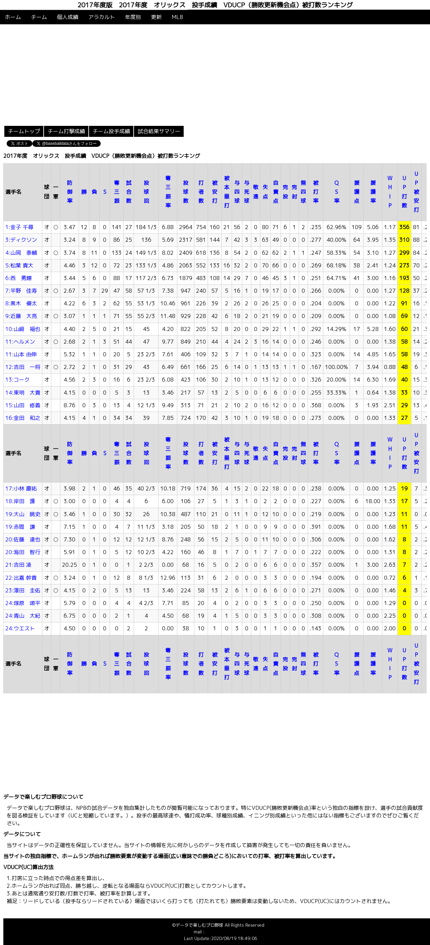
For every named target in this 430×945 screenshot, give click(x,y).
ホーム (13, 17)
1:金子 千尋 (19, 227)
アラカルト (101, 17)
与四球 (237, 191)
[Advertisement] (215, 74)
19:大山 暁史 (22, 514)
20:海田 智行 (22, 552)
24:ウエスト (20, 628)
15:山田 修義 (22, 405)
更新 (156, 17)
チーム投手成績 (111, 131)
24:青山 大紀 (22, 615)
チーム (39, 17)
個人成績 (67, 17)
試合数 (128, 191)
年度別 (133, 17)
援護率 (373, 191)
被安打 (214, 191)
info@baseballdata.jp (226, 932)
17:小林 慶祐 (21, 488)
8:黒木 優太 (21, 303)
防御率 (69, 191)
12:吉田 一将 (22, 367)
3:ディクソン (21, 239)
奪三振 (116, 191)
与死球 (246, 191)
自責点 (275, 191)
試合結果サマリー (159, 131)
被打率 (315, 191)
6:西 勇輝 (18, 278)
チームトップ (24, 131)
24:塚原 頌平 (22, 603)
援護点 (356, 191)
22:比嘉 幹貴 (21, 577)
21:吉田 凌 (18, 564)
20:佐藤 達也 (22, 539)
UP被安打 (416, 192)
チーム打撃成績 (66, 131)
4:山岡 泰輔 (21, 252)
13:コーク (17, 379)
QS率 (336, 191)
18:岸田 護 (20, 501)
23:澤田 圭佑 (22, 590)
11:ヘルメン (20, 341)
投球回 (146, 191)
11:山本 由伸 (21, 354)
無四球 (303, 191)
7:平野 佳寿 (21, 290)
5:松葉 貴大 (19, 265)
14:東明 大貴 (22, 392)
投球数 (185, 191)
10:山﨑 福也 (22, 329)
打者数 (201, 191)
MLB (177, 17)
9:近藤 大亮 (21, 316)
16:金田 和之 (22, 418)
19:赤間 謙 (20, 526)
